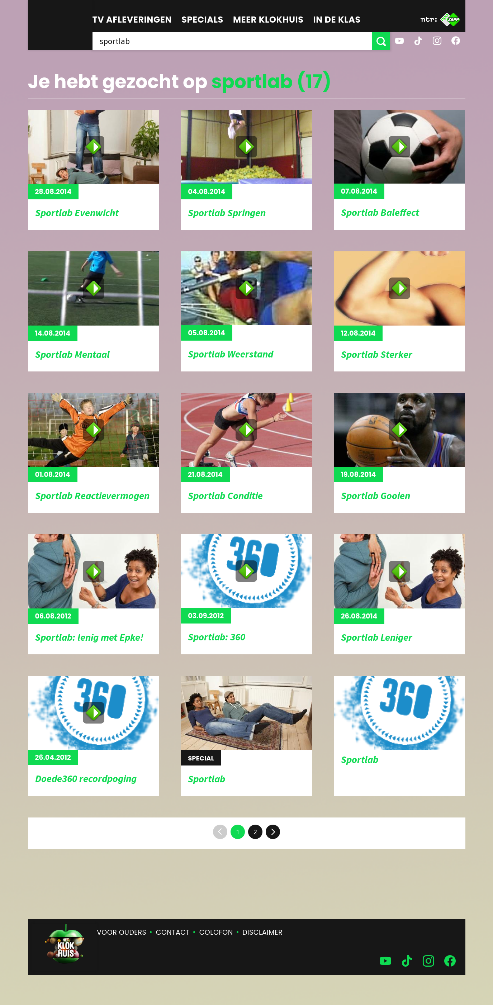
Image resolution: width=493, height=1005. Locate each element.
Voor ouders (121, 932)
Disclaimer (262, 932)
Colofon (216, 932)
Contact (173, 932)
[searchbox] (232, 41)
